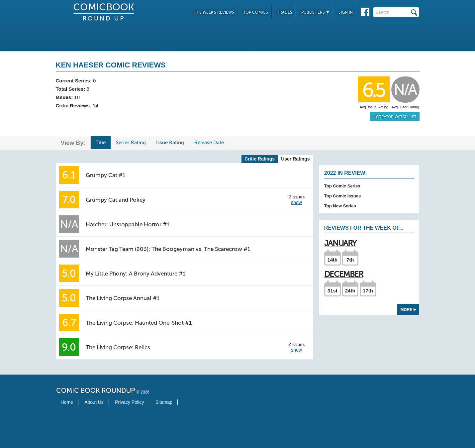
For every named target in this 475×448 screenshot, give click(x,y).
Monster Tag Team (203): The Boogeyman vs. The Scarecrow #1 (168, 249)
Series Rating (131, 143)
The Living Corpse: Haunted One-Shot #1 (139, 322)
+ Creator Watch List (395, 117)
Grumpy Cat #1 (105, 175)
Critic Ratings (259, 159)
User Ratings (295, 159)
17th (368, 290)
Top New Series (340, 205)
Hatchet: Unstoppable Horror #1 (127, 224)
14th (332, 260)
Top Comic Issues (342, 195)
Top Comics (255, 12)
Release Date (209, 143)
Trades (284, 12)
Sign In (345, 12)
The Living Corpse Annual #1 (122, 298)
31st (332, 290)
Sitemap (163, 402)
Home (67, 402)
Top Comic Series (342, 185)
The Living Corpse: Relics (118, 347)
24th (350, 290)
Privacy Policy (129, 402)
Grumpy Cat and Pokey (115, 199)
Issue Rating (170, 143)
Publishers (315, 12)
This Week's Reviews (213, 12)
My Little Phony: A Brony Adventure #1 (135, 273)
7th (350, 260)
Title (101, 143)
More (408, 309)
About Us (94, 402)
